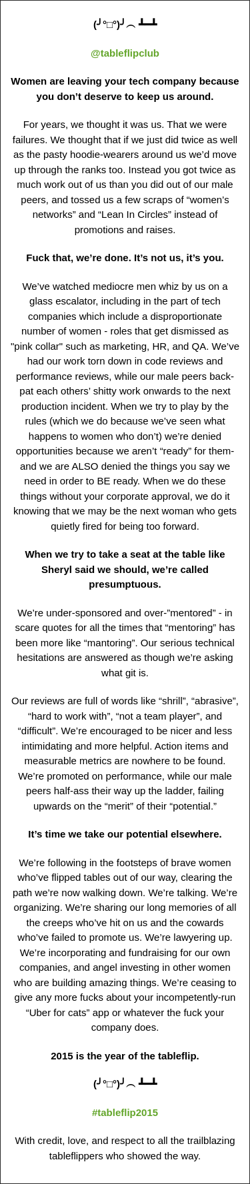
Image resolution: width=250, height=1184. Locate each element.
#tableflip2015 (125, 1112)
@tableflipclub (125, 53)
